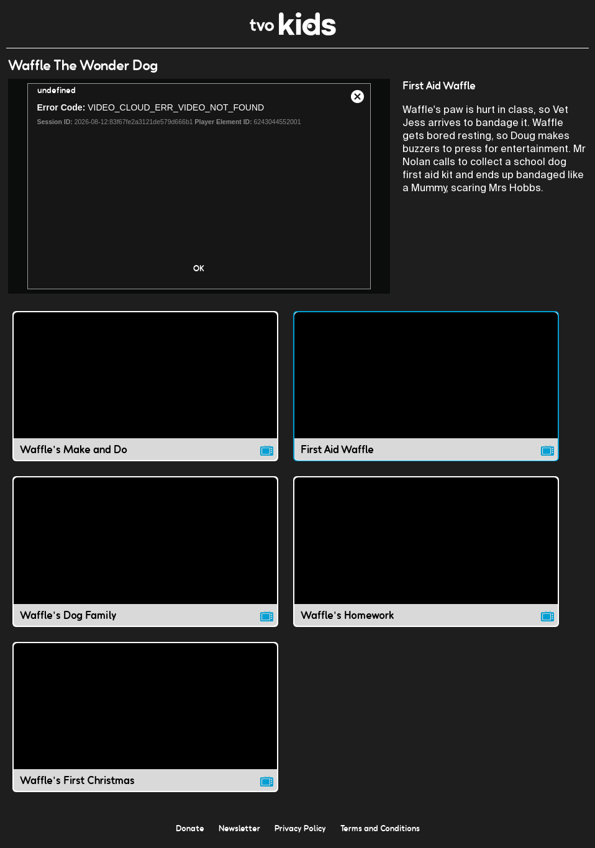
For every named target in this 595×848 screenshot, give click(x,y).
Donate (190, 828)
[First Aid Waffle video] (426, 386)
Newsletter (239, 828)
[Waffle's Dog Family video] (145, 551)
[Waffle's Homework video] (426, 551)
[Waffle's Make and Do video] (145, 386)
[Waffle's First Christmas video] (145, 717)
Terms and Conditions (380, 828)
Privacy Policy (300, 828)
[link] (293, 31)
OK (198, 268)
